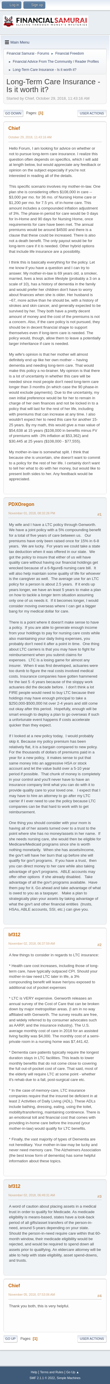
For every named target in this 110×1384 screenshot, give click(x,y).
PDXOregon (21, 504)
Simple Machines (69, 1378)
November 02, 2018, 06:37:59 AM (31, 943)
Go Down (13, 113)
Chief (14, 128)
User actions (92, 113)
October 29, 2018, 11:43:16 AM (30, 137)
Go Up (10, 1338)
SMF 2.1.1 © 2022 (42, 1378)
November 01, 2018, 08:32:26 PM (31, 513)
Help (34, 1372)
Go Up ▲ (72, 1372)
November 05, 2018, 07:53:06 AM (31, 1294)
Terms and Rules (52, 1372)
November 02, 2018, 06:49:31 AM (31, 1195)
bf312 (14, 934)
